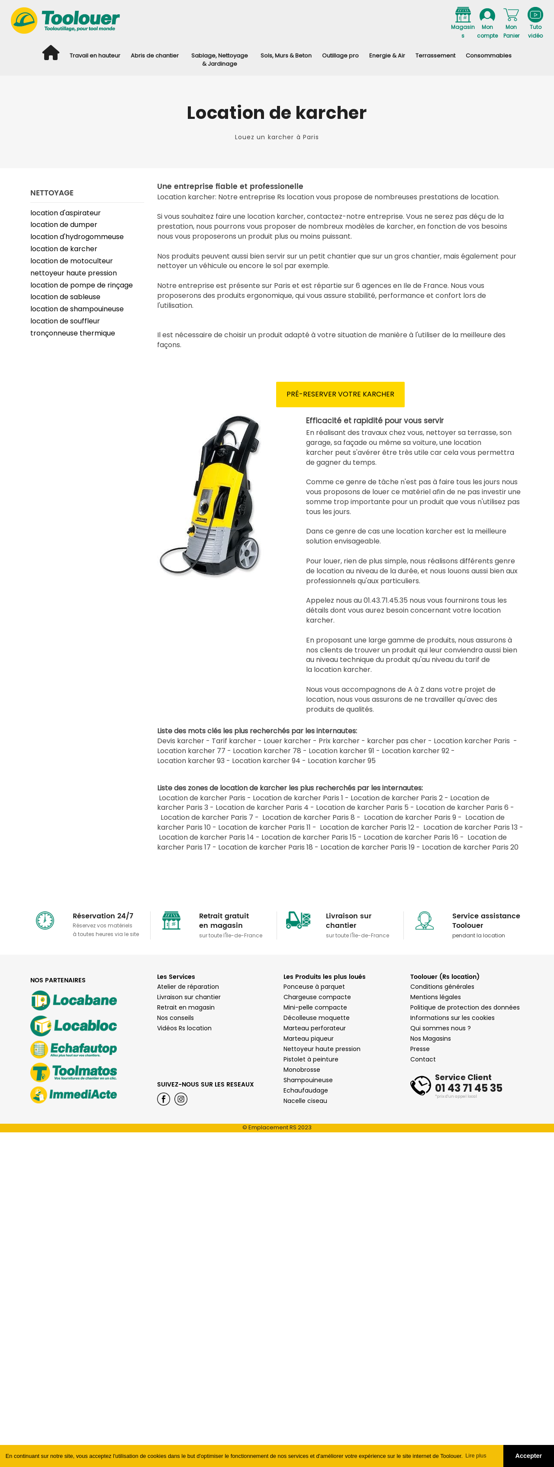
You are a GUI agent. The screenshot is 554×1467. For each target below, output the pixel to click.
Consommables (489, 55)
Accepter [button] (528, 1455)
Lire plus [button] (475, 1455)
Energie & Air (387, 55)
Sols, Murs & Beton (286, 55)
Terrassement (435, 55)
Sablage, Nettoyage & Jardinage (219, 59)
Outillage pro (340, 55)
